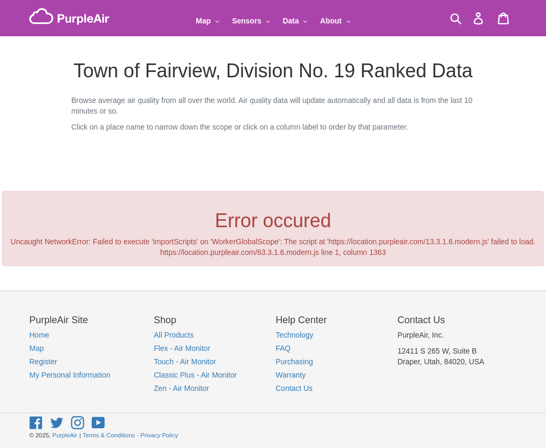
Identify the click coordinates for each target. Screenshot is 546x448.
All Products (174, 335)
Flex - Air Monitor (182, 348)
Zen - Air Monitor (181, 388)
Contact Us (294, 388)
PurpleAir (64, 435)
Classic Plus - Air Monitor (195, 375)
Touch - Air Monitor (185, 361)
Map (36, 348)
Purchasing (294, 361)
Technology (295, 335)
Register (43, 361)
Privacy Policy (159, 435)
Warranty (291, 375)
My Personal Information (69, 375)
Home (39, 335)
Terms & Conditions (109, 435)
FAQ (283, 348)
